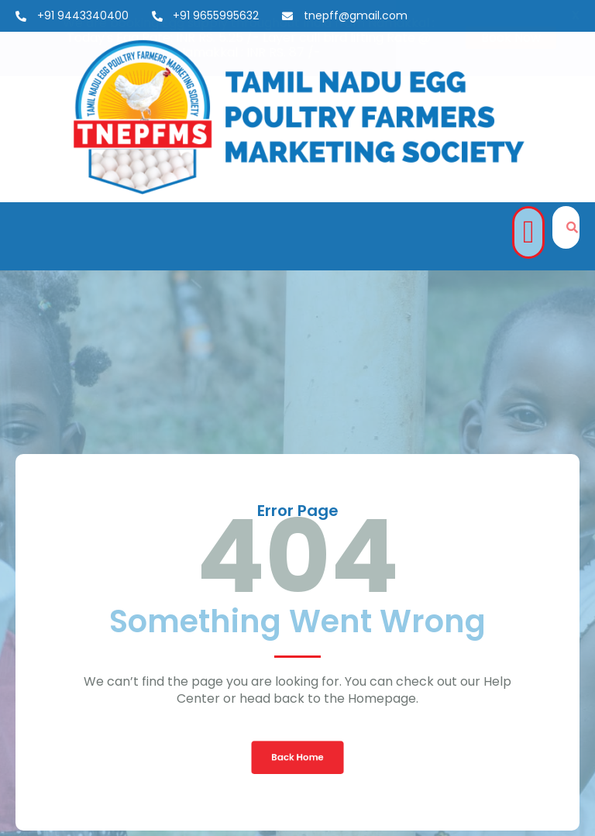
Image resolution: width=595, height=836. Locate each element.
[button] (528, 232)
